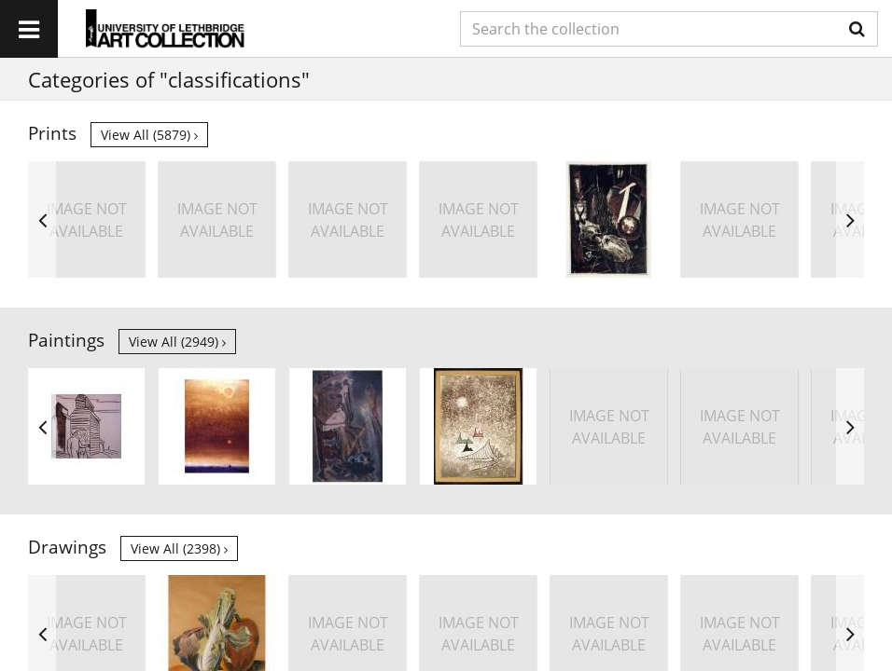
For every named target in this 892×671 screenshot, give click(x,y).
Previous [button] (42, 219)
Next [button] (850, 219)
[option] (86, 219)
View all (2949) (177, 341)
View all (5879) (149, 135)
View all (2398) (179, 548)
